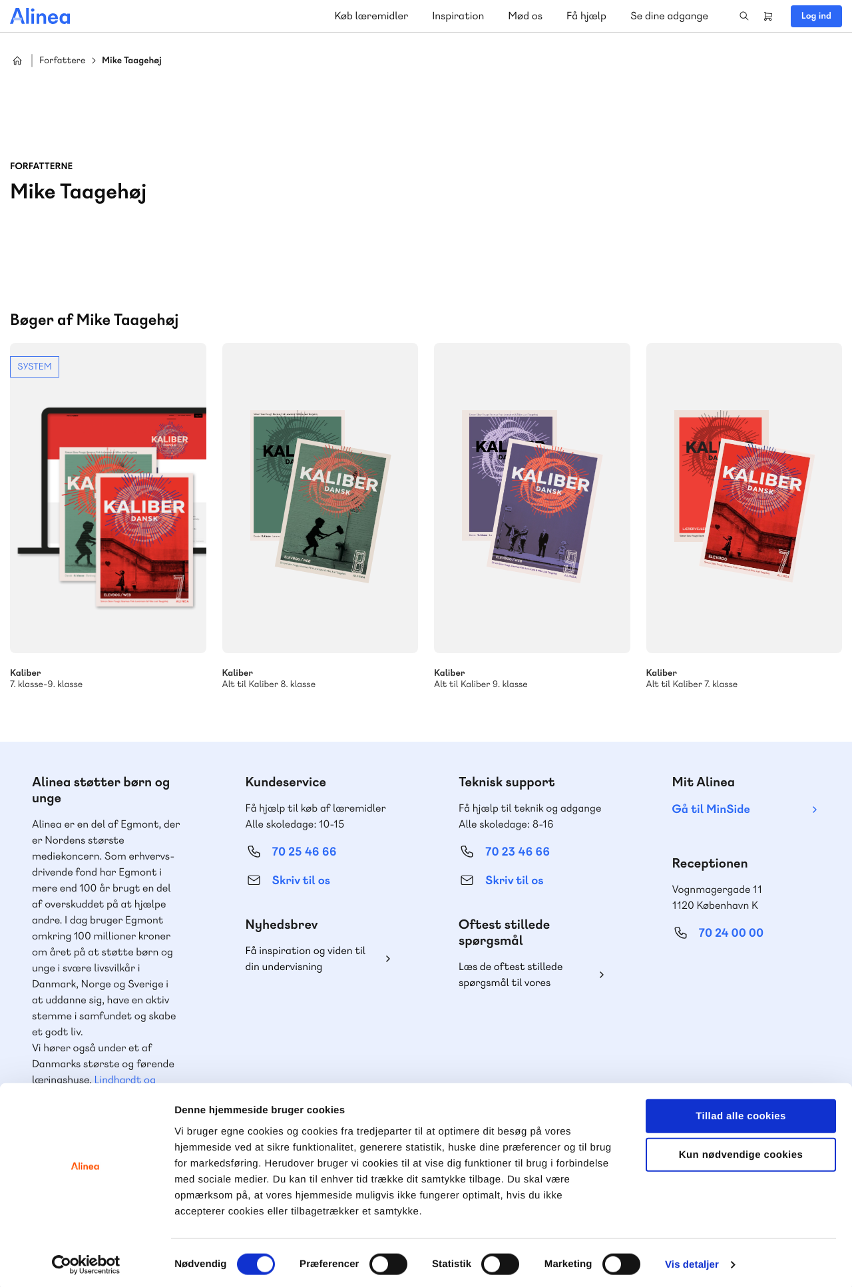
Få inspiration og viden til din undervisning (306, 958)
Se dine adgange (669, 16)
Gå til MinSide (711, 809)
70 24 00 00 (731, 933)
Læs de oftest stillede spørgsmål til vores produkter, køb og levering (521, 975)
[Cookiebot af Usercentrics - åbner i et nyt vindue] (86, 1261)
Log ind (816, 16)
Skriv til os (301, 880)
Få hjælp (586, 16)
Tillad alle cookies (741, 1111)
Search (744, 16)
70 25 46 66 (304, 852)
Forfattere (62, 61)
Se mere (108, 516)
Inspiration (458, 16)
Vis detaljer (692, 1260)
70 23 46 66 (517, 852)
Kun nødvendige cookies (741, 1151)
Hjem (17, 60)
